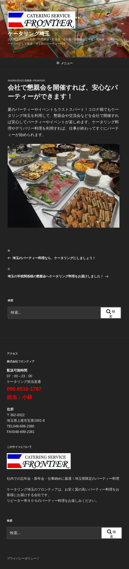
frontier (39, 80)
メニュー (64, 63)
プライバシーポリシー (22, 558)
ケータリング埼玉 (29, 34)
